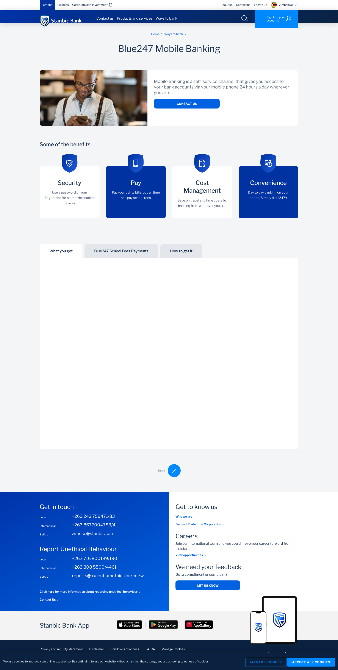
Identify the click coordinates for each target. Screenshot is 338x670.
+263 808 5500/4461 (94, 572)
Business (62, 4)
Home (155, 39)
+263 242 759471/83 (93, 521)
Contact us (243, 4)
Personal (47, 4)
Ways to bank (166, 18)
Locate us (260, 4)
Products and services (134, 18)
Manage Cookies (263, 661)
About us (227, 4)
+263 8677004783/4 (94, 530)
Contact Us (187, 109)
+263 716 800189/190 (94, 563)
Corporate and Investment (90, 4)
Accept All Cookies (311, 661)
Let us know (208, 591)
